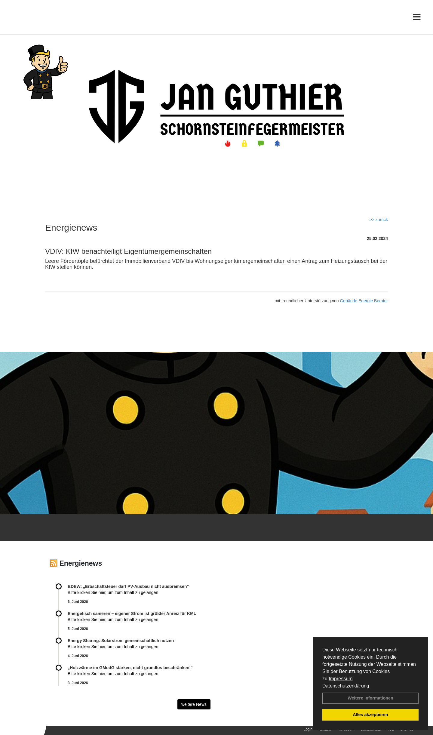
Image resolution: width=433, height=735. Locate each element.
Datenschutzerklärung (345, 685)
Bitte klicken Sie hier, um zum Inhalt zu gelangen (113, 592)
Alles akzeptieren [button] (370, 714)
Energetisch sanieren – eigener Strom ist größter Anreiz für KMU (132, 613)
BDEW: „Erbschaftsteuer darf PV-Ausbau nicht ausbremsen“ (128, 586)
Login (308, 729)
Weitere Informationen (370, 698)
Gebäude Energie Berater (364, 300)
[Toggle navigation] (417, 17)
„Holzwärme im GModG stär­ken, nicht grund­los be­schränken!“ (130, 667)
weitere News (194, 704)
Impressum (340, 678)
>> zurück (379, 219)
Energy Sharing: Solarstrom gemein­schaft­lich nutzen (121, 640)
